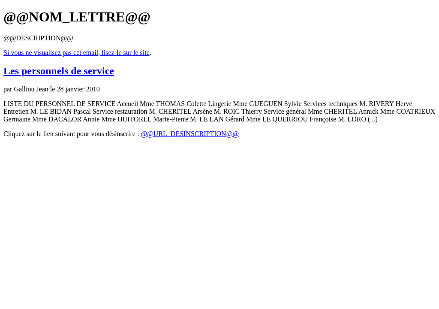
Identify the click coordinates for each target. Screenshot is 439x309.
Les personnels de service (58, 70)
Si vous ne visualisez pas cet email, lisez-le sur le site (76, 52)
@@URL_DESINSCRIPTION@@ (190, 133)
